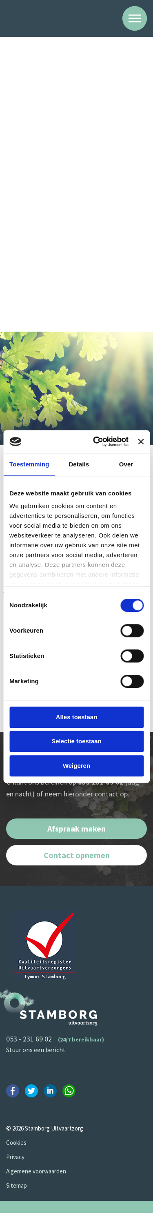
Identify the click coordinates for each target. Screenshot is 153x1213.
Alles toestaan (77, 717)
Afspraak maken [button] (76, 828)
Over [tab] (126, 464)
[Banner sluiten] (141, 441)
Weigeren (76, 765)
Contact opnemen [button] (77, 855)
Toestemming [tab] (29, 464)
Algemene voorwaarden (36, 1171)
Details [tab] (79, 464)
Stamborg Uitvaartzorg (42, 17)
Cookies (16, 1142)
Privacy (15, 1157)
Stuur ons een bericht (36, 1050)
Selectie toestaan (76, 741)
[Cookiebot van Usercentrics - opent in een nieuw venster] (96, 441)
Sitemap (16, 1185)
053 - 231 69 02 (29, 1039)
